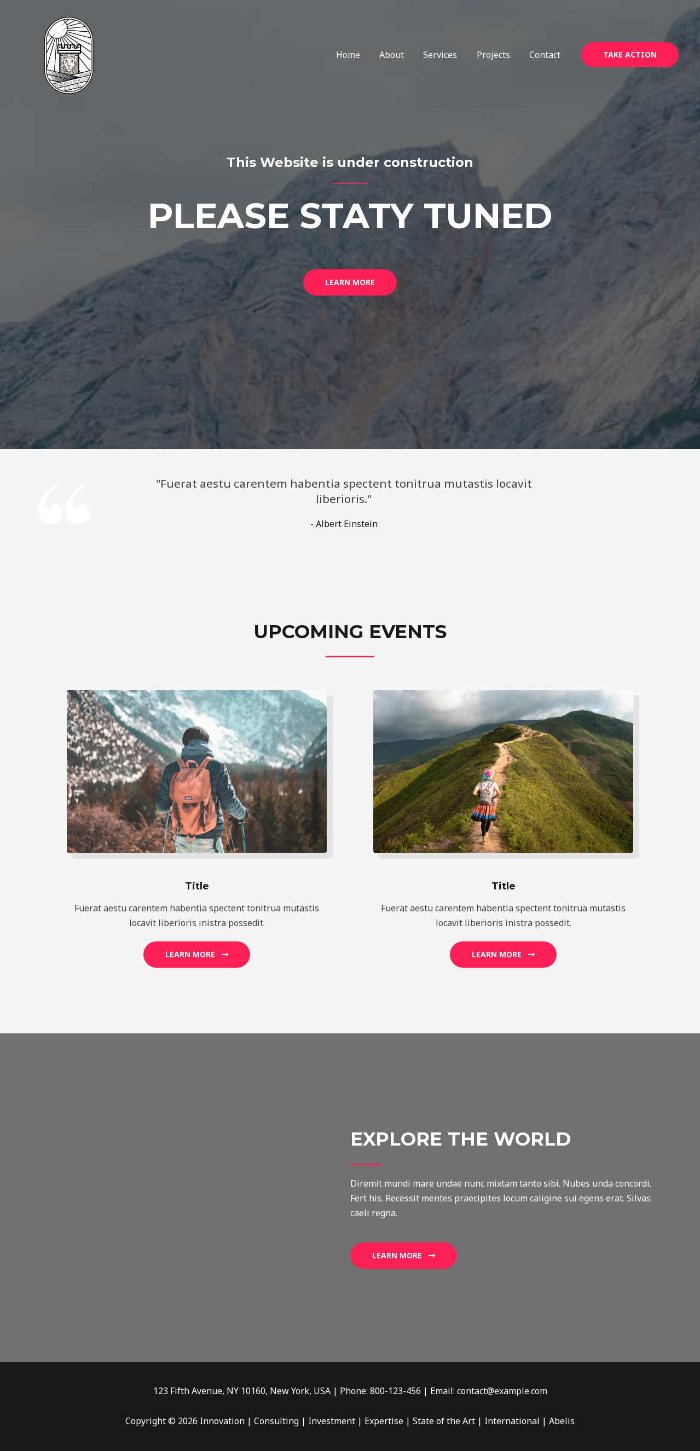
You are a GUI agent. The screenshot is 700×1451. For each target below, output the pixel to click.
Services (445, 55)
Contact (546, 55)
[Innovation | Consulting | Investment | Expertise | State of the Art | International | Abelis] (69, 54)
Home (356, 55)
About (398, 55)
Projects (496, 55)
